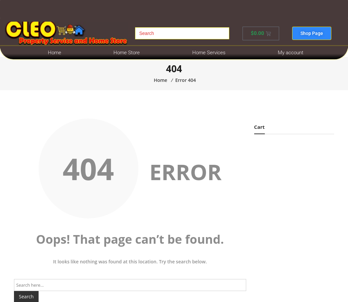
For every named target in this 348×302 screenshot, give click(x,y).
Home (54, 53)
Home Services (209, 53)
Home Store (126, 53)
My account (290, 53)
